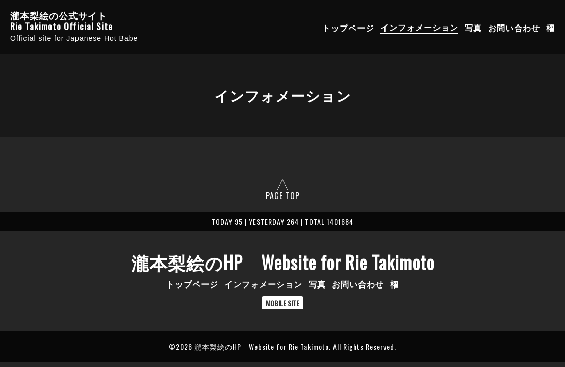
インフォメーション (419, 27)
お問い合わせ (514, 27)
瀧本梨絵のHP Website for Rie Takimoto (282, 262)
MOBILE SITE (282, 303)
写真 (473, 27)
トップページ (348, 27)
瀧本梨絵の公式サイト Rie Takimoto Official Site (61, 21)
